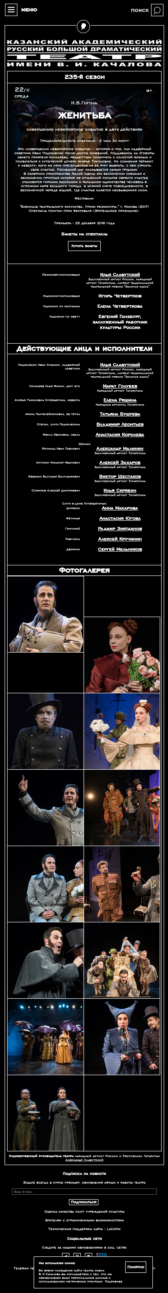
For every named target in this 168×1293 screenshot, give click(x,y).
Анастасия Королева (120, 434)
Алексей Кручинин (120, 539)
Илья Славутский (120, 275)
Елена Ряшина (119, 400)
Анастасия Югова (120, 518)
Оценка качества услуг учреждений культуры (84, 1211)
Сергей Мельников (120, 549)
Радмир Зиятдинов (120, 529)
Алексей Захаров (119, 462)
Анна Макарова (120, 508)
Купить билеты (84, 246)
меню (29, 9)
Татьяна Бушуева (120, 414)
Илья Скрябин (119, 490)
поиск (140, 10)
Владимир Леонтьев (120, 424)
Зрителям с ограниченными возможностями (84, 1220)
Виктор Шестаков (120, 476)
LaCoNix (114, 1229)
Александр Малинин (119, 448)
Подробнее (113, 1281)
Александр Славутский (84, 1160)
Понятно (135, 1267)
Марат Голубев (120, 386)
